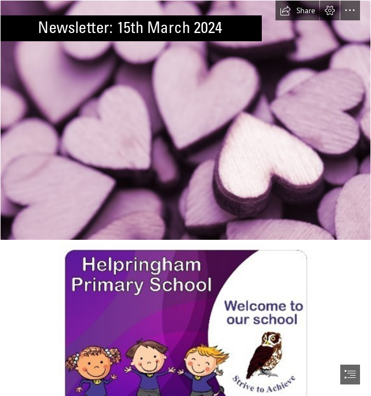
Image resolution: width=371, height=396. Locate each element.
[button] (297, 10)
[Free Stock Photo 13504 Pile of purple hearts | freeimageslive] (185, 120)
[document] (185, 198)
